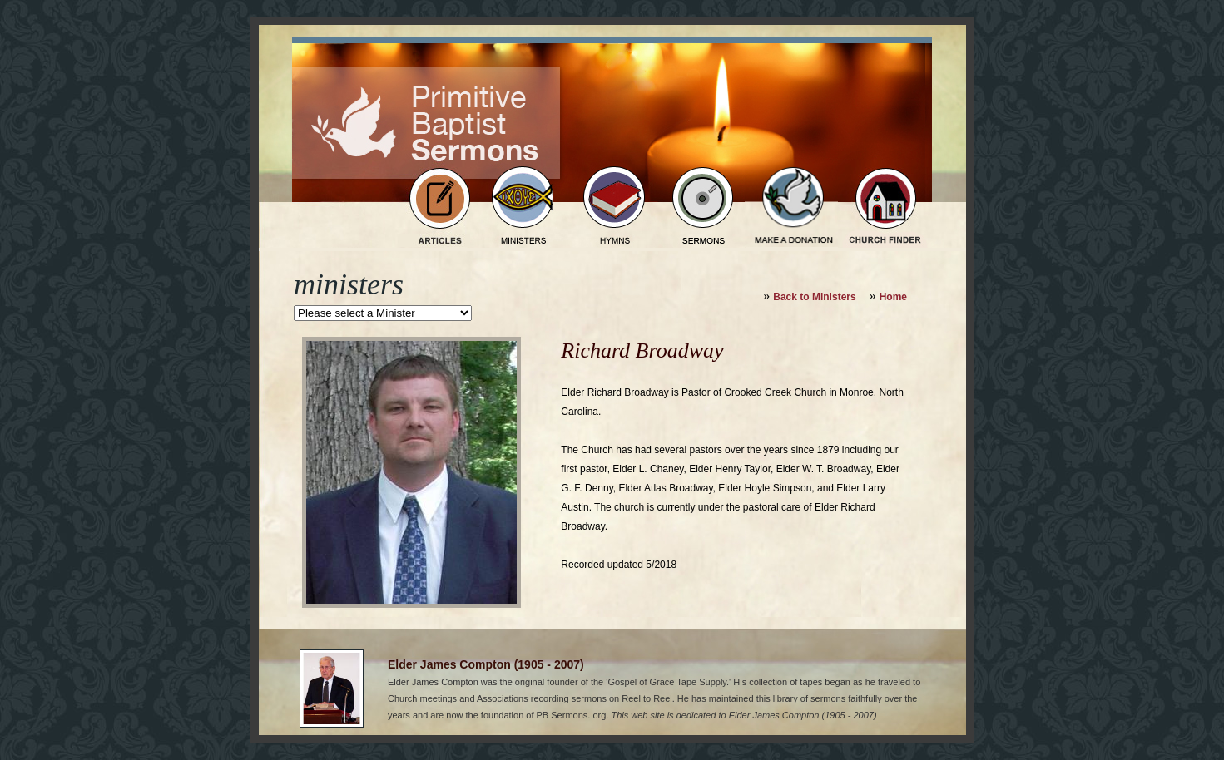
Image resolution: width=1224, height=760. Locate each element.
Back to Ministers (814, 297)
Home (893, 297)
